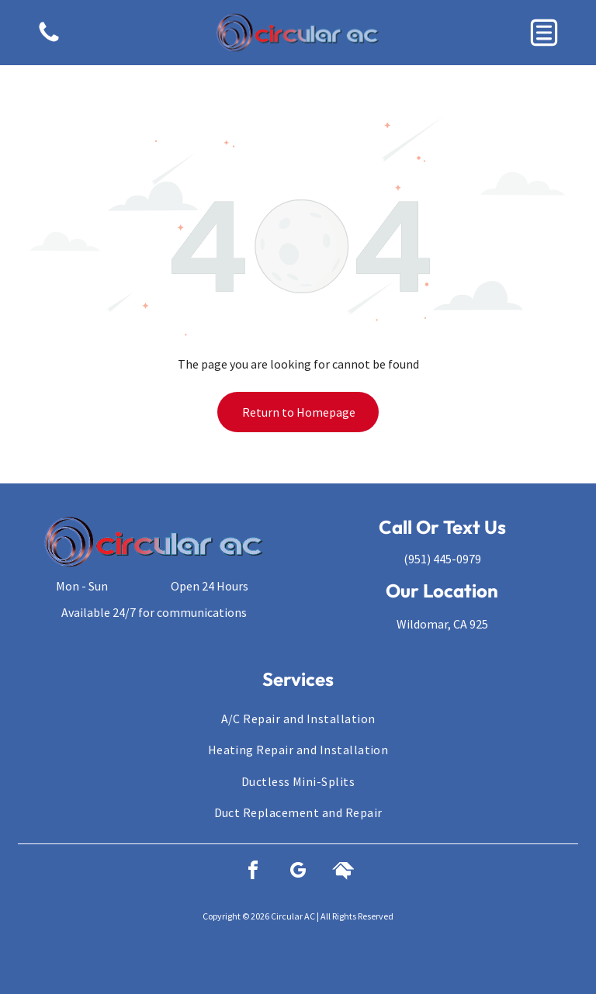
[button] (544, 32)
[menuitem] (298, 718)
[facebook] (253, 872)
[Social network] (343, 872)
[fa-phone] (48, 40)
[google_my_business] (298, 872)
